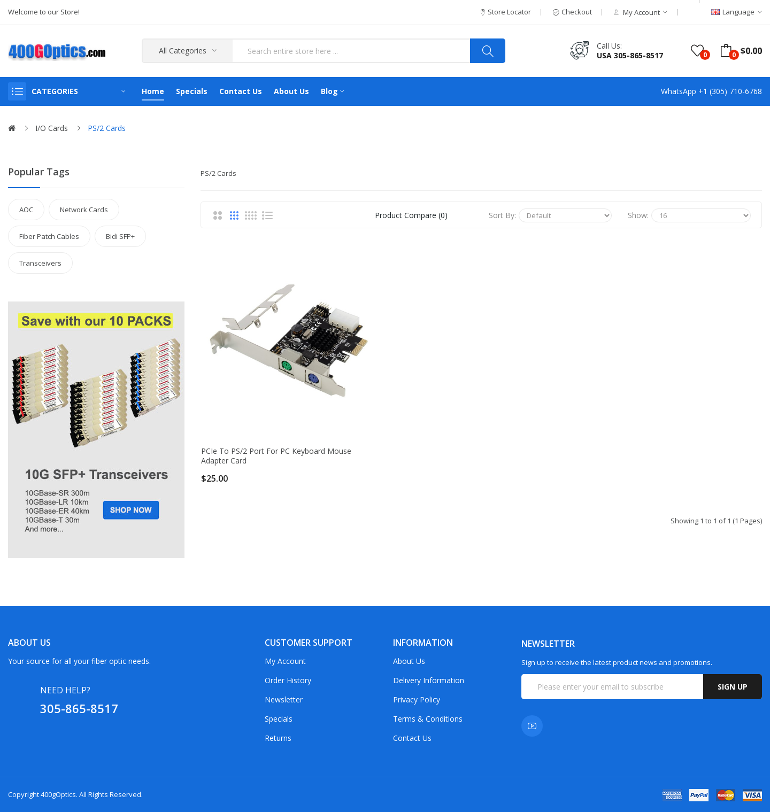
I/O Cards (51, 128)
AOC (26, 209)
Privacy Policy (416, 699)
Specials (278, 719)
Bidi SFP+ (120, 236)
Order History (288, 680)
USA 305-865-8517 (630, 55)
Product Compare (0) (411, 215)
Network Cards (84, 209)
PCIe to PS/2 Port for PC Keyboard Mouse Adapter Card (276, 456)
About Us (409, 661)
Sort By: (502, 215)
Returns (278, 738)
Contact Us (412, 738)
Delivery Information (428, 680)
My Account (285, 661)
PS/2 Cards (107, 128)
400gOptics (58, 794)
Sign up (733, 687)
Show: (638, 215)
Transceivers (40, 263)
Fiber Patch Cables (49, 236)
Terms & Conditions (428, 719)
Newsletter (284, 699)
